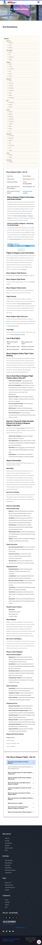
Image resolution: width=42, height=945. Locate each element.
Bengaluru (11, 42)
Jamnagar (11, 85)
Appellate (7, 902)
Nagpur (10, 63)
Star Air (33, 281)
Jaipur (10, 73)
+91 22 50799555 (9, 921)
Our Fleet (7, 840)
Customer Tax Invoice (10, 870)
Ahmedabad (11, 68)
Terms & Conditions (15, 939)
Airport (6, 899)
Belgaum (10, 52)
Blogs (6, 850)
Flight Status (21, 447)
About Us (7, 838)
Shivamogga (11, 97)
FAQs (6, 907)
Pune (10, 131)
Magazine (7, 845)
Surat (10, 147)
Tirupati (10, 66)
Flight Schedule (9, 860)
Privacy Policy (6, 939)
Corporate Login (9, 885)
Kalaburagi (11, 87)
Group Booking (8, 862)
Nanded (10, 47)
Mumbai (10, 76)
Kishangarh (11, 90)
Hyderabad (11, 56)
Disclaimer (5, 940)
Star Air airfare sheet (15, 239)
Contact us (11, 940)
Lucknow (11, 123)
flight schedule (20, 428)
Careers (7, 904)
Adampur (11, 111)
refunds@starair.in (20, 927)
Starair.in (24, 269)
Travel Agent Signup (10, 887)
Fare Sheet (7, 865)
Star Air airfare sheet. (13, 325)
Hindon (10, 45)
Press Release (8, 843)
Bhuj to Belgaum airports (24, 303)
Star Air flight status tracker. (18, 334)
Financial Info (8, 872)
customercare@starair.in (9, 923)
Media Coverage (9, 847)
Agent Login (8, 882)
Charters (7, 889)
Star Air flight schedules (20, 215)
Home (16, 12)
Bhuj (10, 54)
